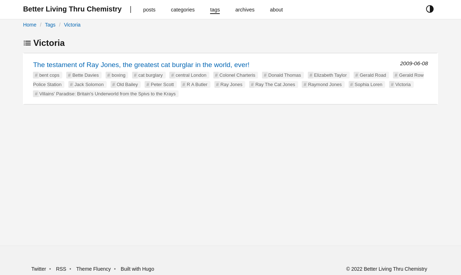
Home (29, 25)
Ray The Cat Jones (275, 84)
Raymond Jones (325, 84)
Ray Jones (231, 84)
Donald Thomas (284, 75)
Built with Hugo (137, 269)
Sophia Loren (368, 84)
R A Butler (197, 84)
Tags (50, 25)
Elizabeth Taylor (330, 75)
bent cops (49, 75)
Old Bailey (127, 84)
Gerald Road (373, 75)
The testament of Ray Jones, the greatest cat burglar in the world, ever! (141, 64)
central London (191, 75)
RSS (61, 269)
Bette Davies (85, 75)
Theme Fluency (94, 269)
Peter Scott (162, 84)
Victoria (72, 25)
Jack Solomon (89, 84)
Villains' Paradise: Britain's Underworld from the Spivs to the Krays (107, 93)
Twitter (38, 269)
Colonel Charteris (237, 75)
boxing (118, 75)
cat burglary (151, 75)
